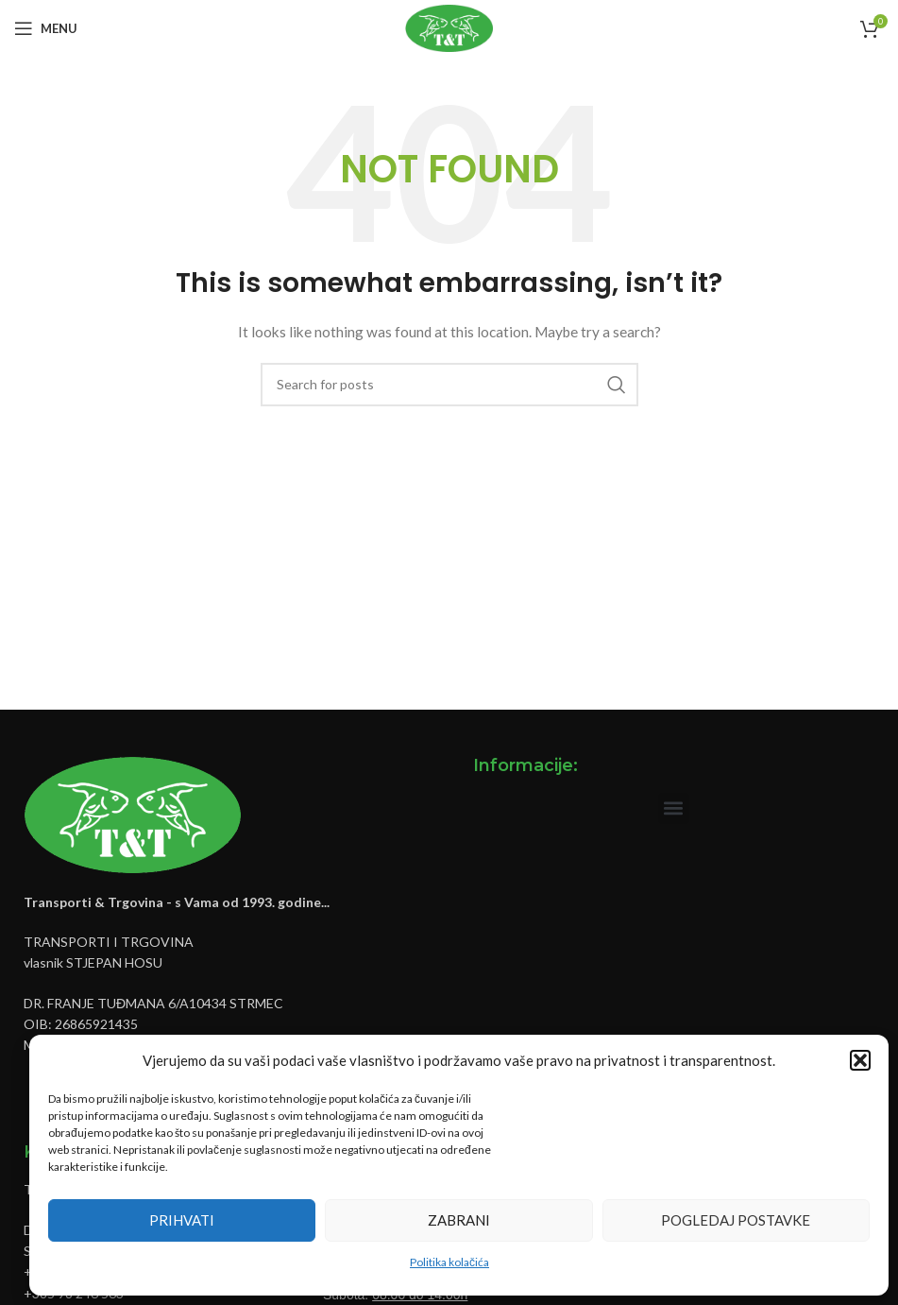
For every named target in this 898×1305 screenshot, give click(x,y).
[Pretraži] (449, 384)
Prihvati (181, 1219)
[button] (860, 1060)
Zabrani (459, 1219)
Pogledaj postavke (735, 1219)
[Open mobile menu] (46, 28)
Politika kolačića (449, 1262)
